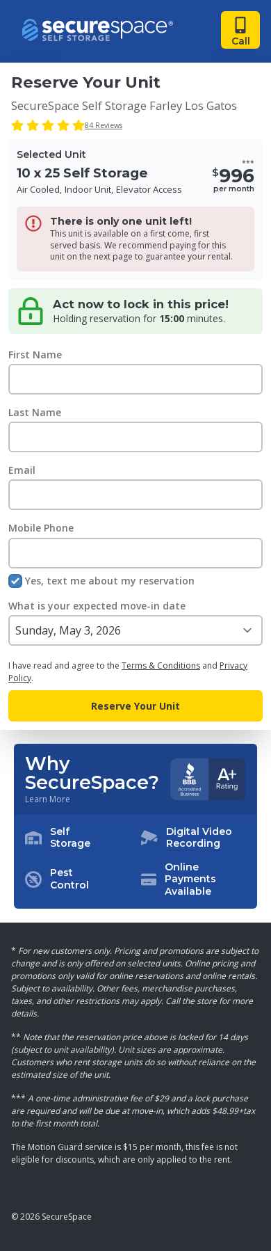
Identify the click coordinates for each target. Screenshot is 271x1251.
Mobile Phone (41, 527)
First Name (35, 354)
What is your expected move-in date (97, 605)
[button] (135, 862)
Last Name (34, 412)
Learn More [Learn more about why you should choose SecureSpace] (47, 799)
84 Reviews (103, 125)
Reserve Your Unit (135, 705)
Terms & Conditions (161, 665)
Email (21, 470)
